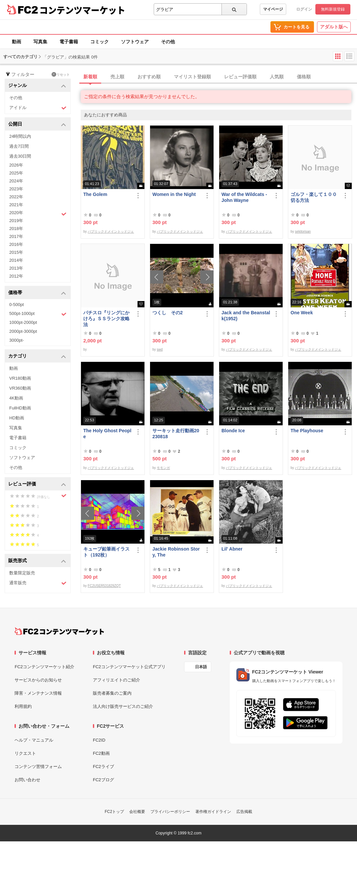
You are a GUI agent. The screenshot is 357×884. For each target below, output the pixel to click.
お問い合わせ (27, 779)
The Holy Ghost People (107, 433)
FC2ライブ (103, 766)
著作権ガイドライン (213, 811)
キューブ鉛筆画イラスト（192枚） (106, 551)
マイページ (273, 9)
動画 (16, 41)
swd (160, 349)
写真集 (40, 41)
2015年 (16, 252)
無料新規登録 (333, 9)
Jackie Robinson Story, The (176, 551)
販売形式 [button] (37, 561)
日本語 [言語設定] (201, 667)
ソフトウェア (135, 41)
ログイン (304, 9)
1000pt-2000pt (23, 322)
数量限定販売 (22, 572)
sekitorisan (303, 231)
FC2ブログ (103, 779)
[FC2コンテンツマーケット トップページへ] (59, 631)
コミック (99, 41)
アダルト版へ (334, 26)
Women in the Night (174, 194)
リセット (61, 74)
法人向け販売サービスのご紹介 (123, 706)
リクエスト (25, 753)
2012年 (16, 276)
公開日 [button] (37, 124)
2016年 (16, 244)
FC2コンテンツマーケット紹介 (44, 666)
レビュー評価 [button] (37, 484)
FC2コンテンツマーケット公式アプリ (129, 666)
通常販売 (37, 583)
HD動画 (16, 417)
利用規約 (23, 706)
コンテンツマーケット (82, 10)
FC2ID (99, 740)
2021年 (16, 204)
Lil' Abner (231, 549)
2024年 (16, 180)
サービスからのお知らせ (38, 679)
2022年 (16, 196)
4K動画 (16, 398)
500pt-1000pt (37, 314)
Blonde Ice (233, 430)
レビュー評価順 (240, 76)
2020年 (37, 213)
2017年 (16, 236)
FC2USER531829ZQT (104, 586)
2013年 (16, 268)
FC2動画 (101, 753)
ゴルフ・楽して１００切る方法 (314, 197)
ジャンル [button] (37, 86)
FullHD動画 (20, 407)
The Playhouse (307, 430)
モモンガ (163, 468)
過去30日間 (20, 156)
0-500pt (16, 304)
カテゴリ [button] (37, 356)
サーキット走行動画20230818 (175, 433)
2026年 (16, 165)
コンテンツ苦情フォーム (38, 766)
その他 (168, 41)
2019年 (16, 220)
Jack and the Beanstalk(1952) (245, 315)
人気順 (277, 76)
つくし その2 (167, 312)
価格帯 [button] (37, 293)
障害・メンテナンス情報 (38, 693)
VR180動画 (20, 378)
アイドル (37, 108)
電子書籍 (69, 41)
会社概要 (137, 811)
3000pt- (16, 340)
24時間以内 (20, 136)
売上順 (117, 76)
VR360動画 (20, 388)
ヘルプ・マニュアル (34, 740)
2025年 (16, 173)
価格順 (304, 76)
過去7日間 (19, 146)
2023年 (16, 188)
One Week (302, 312)
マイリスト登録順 (192, 76)
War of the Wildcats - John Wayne (244, 197)
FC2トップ (114, 811)
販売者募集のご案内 (112, 693)
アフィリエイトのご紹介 (116, 679)
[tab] (219, 77)
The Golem (95, 194)
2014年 (16, 260)
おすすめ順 (149, 76)
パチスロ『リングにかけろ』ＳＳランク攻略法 (106, 318)
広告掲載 (244, 811)
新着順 (90, 76)
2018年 (16, 228)
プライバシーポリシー (170, 811)
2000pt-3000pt (23, 331)
